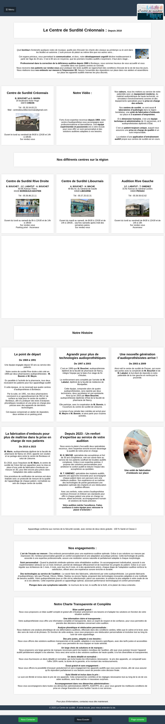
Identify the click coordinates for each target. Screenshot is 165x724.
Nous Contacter (28, 719)
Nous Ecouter (83, 719)
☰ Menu (10, 9)
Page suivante (137, 719)
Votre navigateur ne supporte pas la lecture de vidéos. (82, 106)
